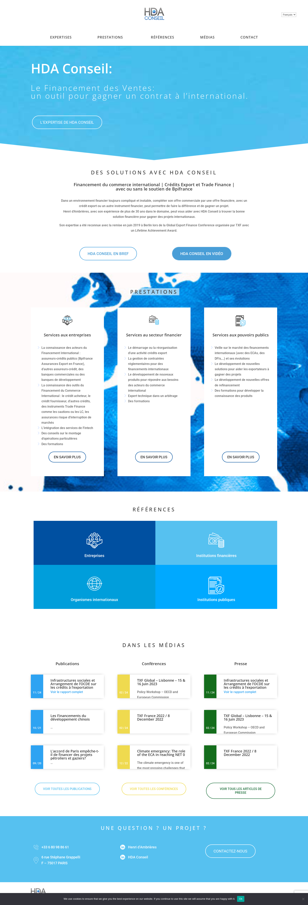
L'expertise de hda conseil (67, 122)
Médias (207, 33)
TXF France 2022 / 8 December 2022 (153, 717)
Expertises (61, 33)
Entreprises (94, 555)
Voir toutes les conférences (154, 789)
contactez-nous (230, 851)
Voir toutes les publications (67, 789)
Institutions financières (216, 555)
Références (162, 33)
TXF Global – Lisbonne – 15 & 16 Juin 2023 (161, 682)
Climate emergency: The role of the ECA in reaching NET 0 (161, 753)
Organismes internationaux (94, 599)
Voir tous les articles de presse (241, 791)
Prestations (110, 33)
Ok (240, 898)
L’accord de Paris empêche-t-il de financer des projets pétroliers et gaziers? (74, 754)
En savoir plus (67, 457)
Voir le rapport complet (66, 692)
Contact (249, 33)
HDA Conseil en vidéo (201, 253)
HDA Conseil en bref (108, 253)
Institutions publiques (216, 599)
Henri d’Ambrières (142, 847)
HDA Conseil (138, 857)
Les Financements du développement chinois (70, 717)
